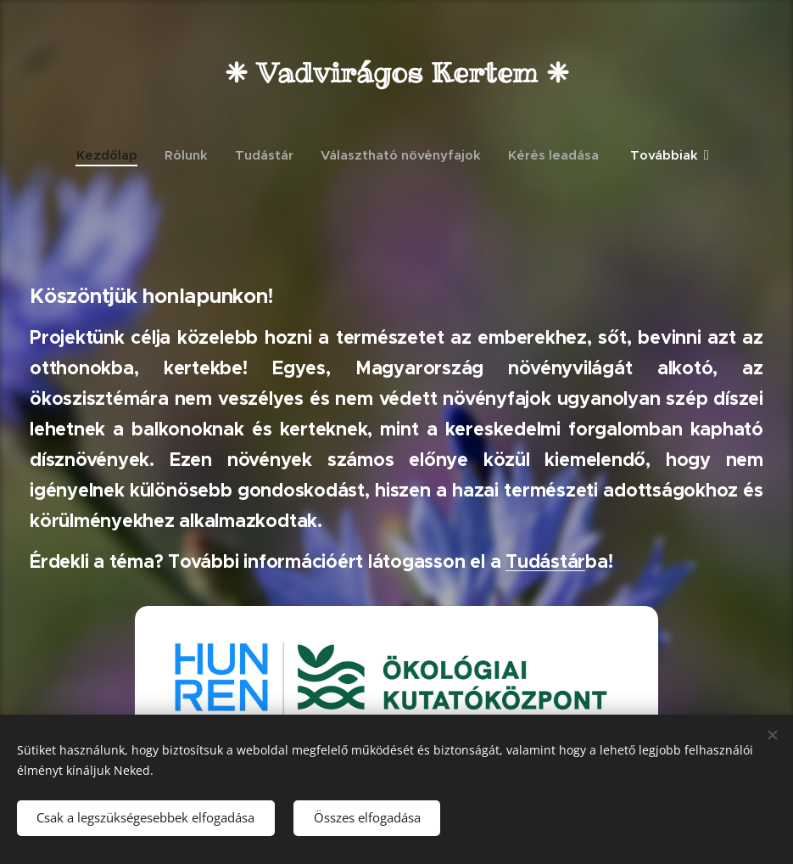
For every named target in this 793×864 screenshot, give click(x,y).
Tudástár (545, 561)
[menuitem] (113, 155)
